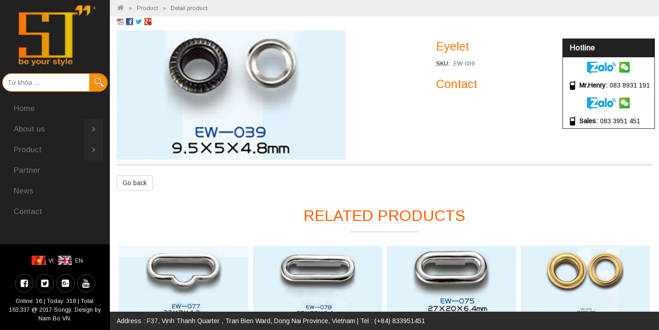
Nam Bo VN (54, 318)
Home (24, 108)
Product (58, 150)
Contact (28, 211)
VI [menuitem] (51, 261)
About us (58, 129)
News (23, 191)
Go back (135, 183)
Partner (27, 170)
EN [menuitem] (79, 261)
